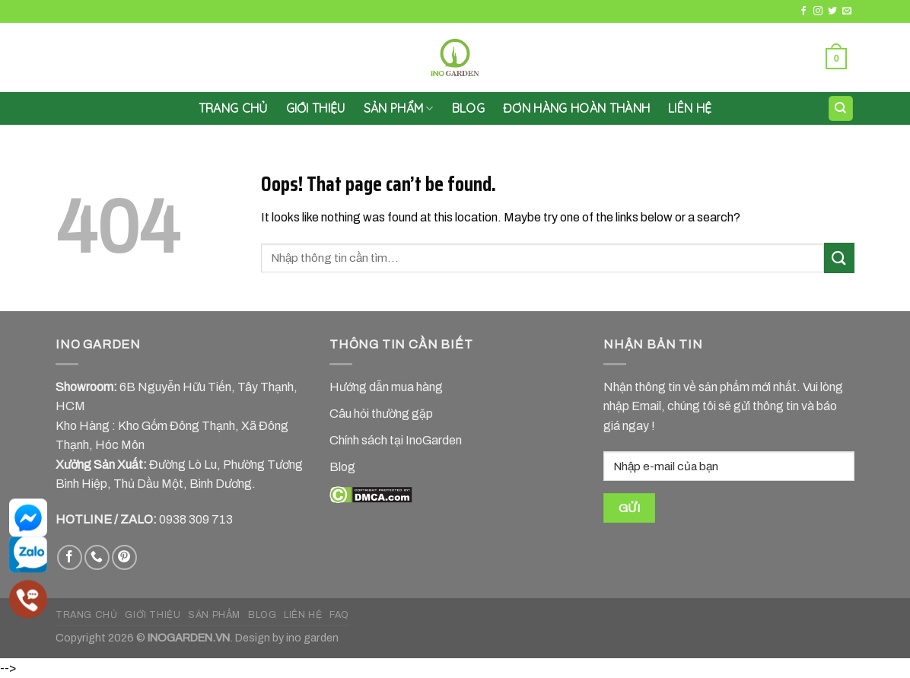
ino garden (312, 638)
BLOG (262, 615)
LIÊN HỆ (689, 108)
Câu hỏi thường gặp (381, 413)
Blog (468, 108)
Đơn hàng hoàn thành (576, 108)
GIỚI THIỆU (315, 108)
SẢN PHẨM (399, 108)
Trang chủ (233, 108)
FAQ (339, 615)
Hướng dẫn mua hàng (386, 386)
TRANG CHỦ (87, 615)
